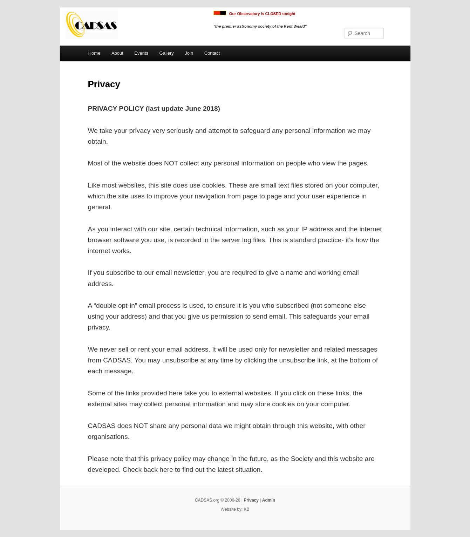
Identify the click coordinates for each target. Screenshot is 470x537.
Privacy (251, 500)
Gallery (166, 53)
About (117, 53)
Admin (268, 500)
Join (189, 53)
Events (141, 53)
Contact (212, 53)
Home (94, 53)
